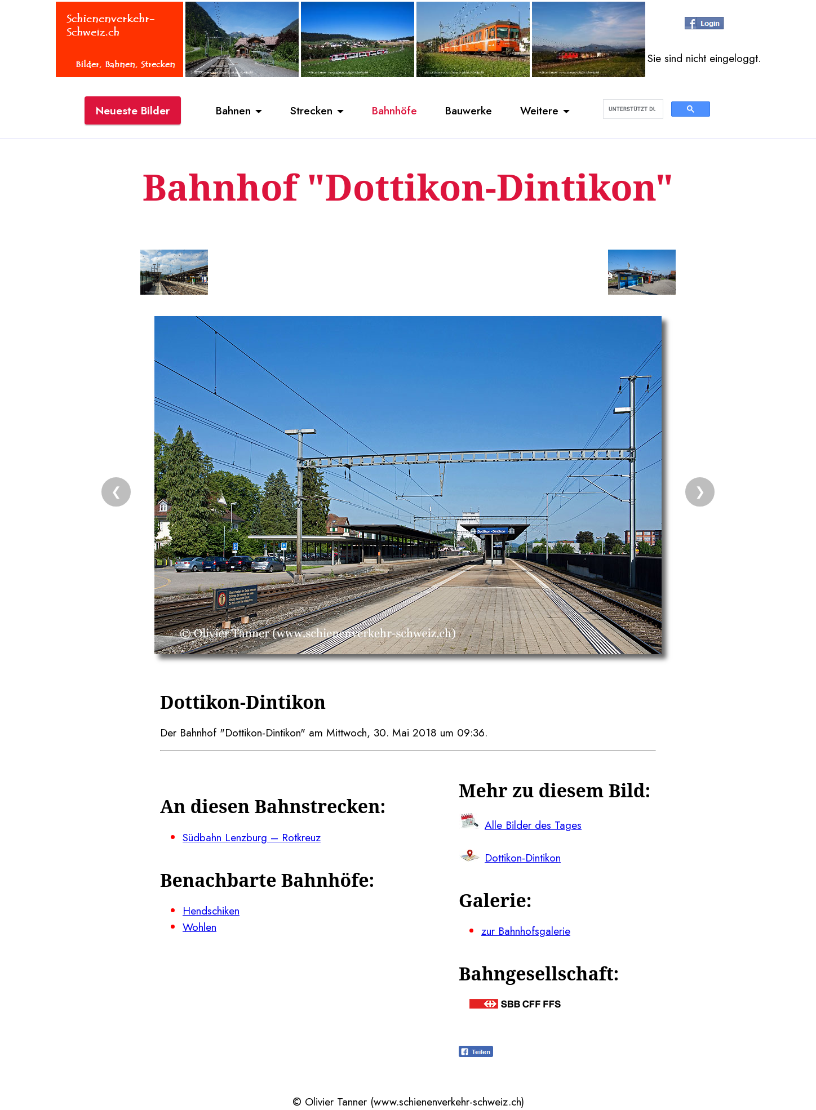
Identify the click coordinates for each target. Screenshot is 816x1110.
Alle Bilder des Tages (533, 825)
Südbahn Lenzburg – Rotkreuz (252, 837)
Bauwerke (468, 110)
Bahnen (233, 110)
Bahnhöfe (394, 110)
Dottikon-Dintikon (523, 857)
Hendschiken (211, 910)
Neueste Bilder (133, 110)
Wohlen (199, 927)
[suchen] (632, 109)
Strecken (311, 110)
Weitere (539, 110)
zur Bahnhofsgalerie (525, 931)
